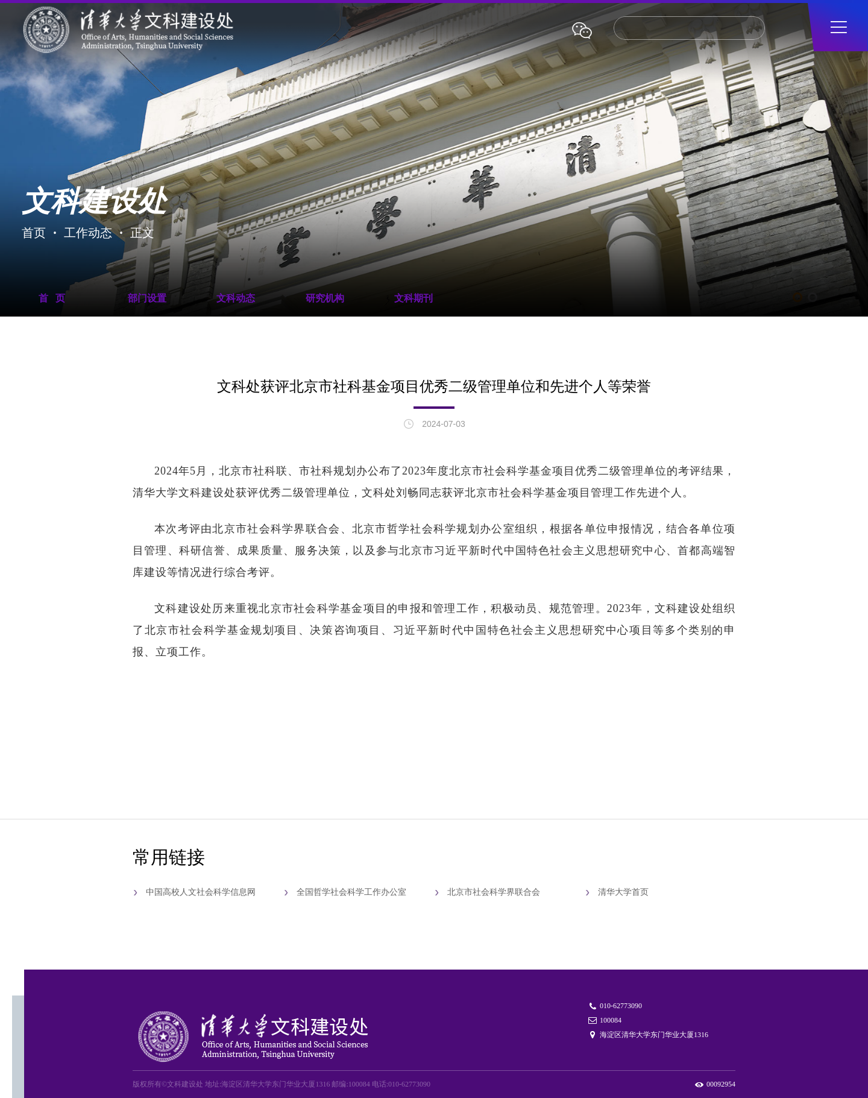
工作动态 (88, 231)
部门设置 (147, 298)
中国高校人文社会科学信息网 (201, 892)
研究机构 (325, 298)
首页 (34, 231)
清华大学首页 (623, 892)
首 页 (52, 298)
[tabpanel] (434, 164)
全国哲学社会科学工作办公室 (351, 892)
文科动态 (235, 298)
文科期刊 (413, 298)
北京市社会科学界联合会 (493, 892)
